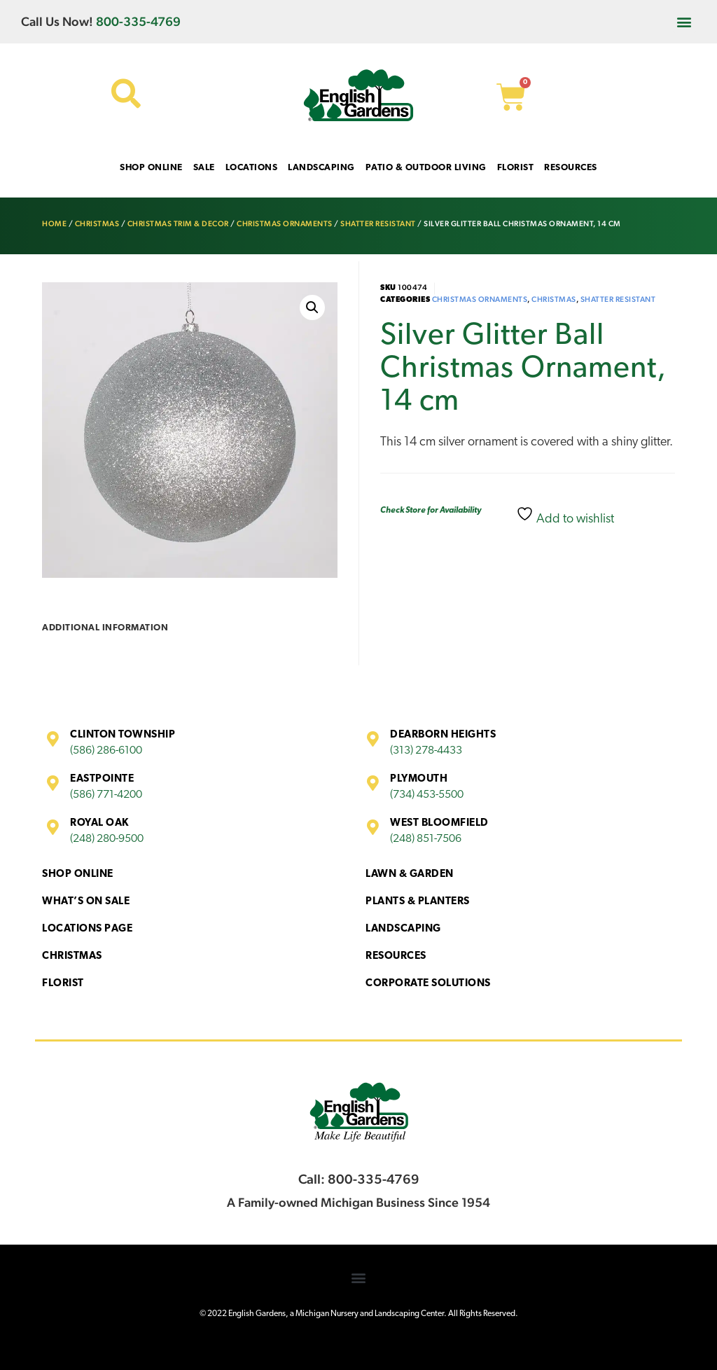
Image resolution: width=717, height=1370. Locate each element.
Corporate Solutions (428, 983)
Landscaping (403, 929)
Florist (63, 983)
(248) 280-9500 (107, 839)
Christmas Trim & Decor (178, 223)
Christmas (97, 223)
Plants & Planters (418, 902)
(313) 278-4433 (426, 750)
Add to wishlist (565, 515)
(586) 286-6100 (106, 750)
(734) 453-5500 (427, 795)
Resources (396, 956)
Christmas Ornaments (285, 223)
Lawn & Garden (410, 874)
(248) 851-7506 (425, 839)
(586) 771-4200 (106, 795)
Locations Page (87, 929)
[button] (684, 21)
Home (54, 223)
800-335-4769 (138, 21)
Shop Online (77, 874)
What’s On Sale (86, 902)
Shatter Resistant (378, 223)
